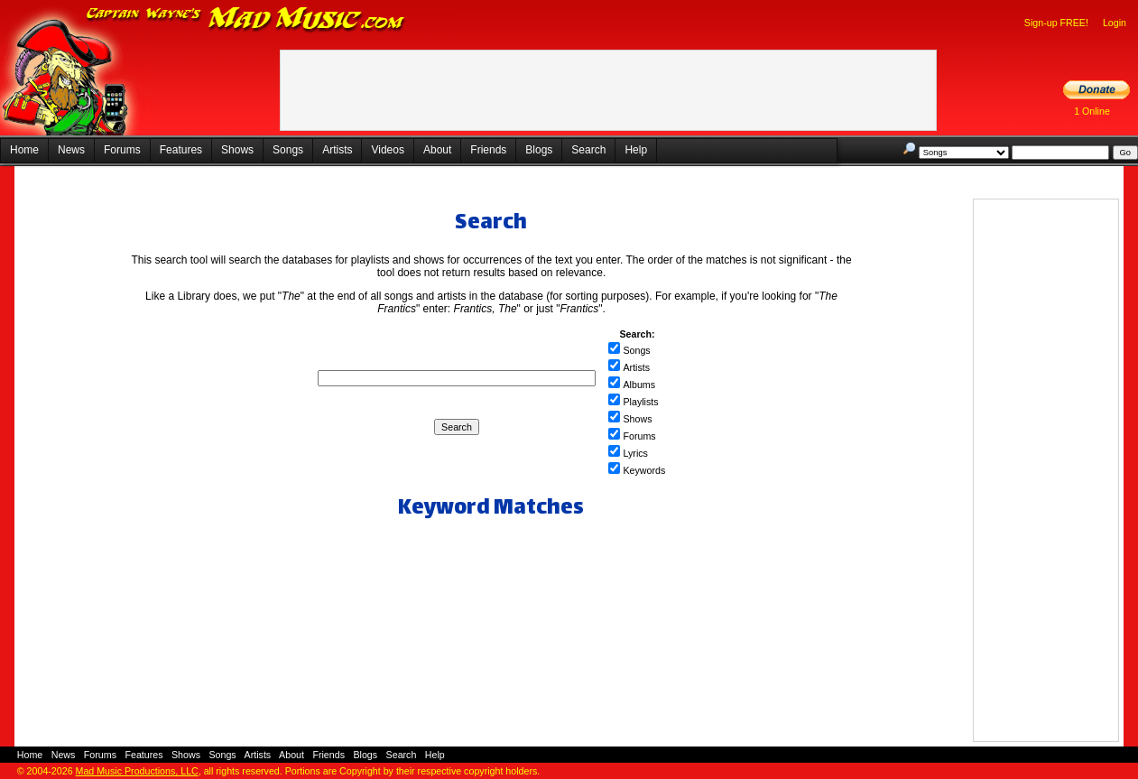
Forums (122, 150)
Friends (488, 150)
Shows (237, 150)
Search (588, 150)
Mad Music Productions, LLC (137, 770)
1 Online (1092, 111)
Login (1114, 22)
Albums (639, 384)
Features (181, 150)
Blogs (538, 150)
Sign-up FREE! (1056, 22)
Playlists (640, 401)
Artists (337, 150)
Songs (288, 150)
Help (636, 150)
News (71, 150)
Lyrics (635, 453)
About (437, 150)
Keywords (644, 470)
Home (24, 150)
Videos (387, 150)
